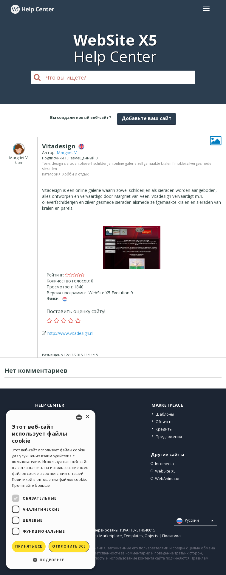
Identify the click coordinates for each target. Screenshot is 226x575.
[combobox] (79, 417)
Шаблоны (165, 414)
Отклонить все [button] (69, 546)
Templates (133, 535)
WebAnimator (167, 478)
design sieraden (65, 163)
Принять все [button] (28, 546)
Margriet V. (67, 152)
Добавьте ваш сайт (146, 118)
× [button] (87, 417)
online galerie (125, 163)
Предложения (169, 436)
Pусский (195, 521)
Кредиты (164, 429)
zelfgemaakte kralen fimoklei (161, 163)
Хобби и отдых (75, 174)
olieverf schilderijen (96, 163)
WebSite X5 (165, 471)
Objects (151, 535)
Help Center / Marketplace (98, 535)
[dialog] (50, 489)
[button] (50, 559)
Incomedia (164, 463)
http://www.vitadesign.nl (70, 333)
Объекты (165, 421)
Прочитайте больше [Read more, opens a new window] (31, 485)
